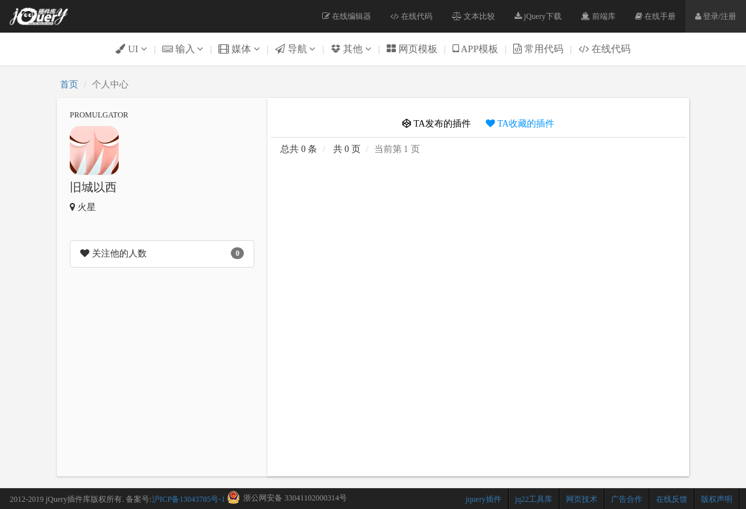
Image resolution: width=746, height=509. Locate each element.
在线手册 (655, 16)
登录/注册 (715, 16)
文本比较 (473, 16)
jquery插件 (483, 499)
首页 (69, 84)
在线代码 (411, 16)
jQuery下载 (538, 16)
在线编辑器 (346, 16)
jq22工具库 (533, 499)
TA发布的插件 (436, 124)
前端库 (598, 16)
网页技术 (581, 499)
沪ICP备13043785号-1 (189, 499)
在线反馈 (671, 499)
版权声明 (716, 499)
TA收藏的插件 (520, 124)
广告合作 (626, 499)
